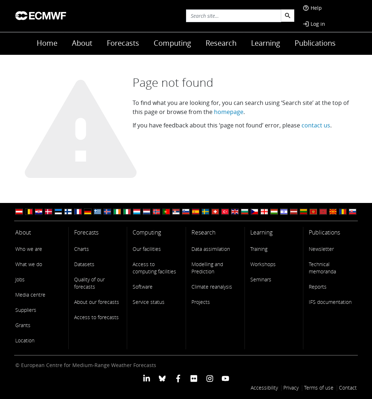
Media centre (30, 294)
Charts (81, 248)
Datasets (84, 264)
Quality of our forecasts (89, 283)
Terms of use (318, 387)
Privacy (291, 387)
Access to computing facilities (154, 268)
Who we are (28, 248)
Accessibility (264, 387)
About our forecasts (96, 301)
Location (25, 340)
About (82, 43)
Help (312, 7)
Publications (315, 43)
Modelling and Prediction (207, 268)
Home (47, 43)
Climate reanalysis (211, 286)
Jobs (20, 279)
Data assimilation (210, 248)
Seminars (260, 279)
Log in (314, 23)
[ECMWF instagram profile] (209, 377)
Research (221, 43)
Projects (200, 301)
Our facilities (147, 248)
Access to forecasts (96, 317)
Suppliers (25, 309)
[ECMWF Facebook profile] (178, 377)
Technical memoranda (322, 268)
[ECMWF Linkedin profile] (146, 377)
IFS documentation (330, 301)
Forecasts (123, 43)
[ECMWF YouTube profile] (225, 377)
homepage (228, 112)
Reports (318, 286)
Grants (23, 325)
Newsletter (321, 248)
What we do (28, 264)
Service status (149, 301)
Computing (172, 43)
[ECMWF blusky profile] (162, 377)
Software (143, 286)
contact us (316, 125)
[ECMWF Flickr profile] (194, 377)
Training (258, 248)
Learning (265, 43)
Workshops (263, 264)
